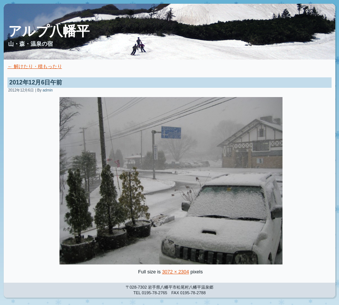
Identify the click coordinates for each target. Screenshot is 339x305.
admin (48, 90)
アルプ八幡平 (49, 31)
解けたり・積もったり (34, 66)
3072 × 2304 (175, 271)
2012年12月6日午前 (35, 82)
